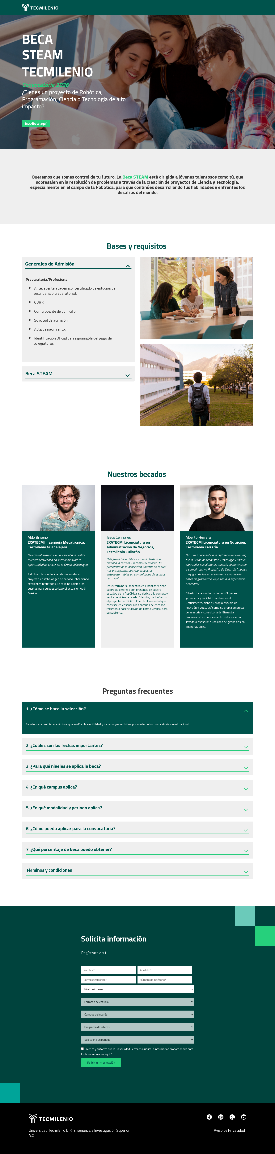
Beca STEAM (39, 373)
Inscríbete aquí (36, 124)
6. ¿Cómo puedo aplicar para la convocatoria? (70, 829)
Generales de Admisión (49, 264)
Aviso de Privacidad (229, 1130)
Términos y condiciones (49, 870)
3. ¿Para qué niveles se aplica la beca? (63, 766)
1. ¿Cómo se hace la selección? (56, 709)
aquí (107, 1054)
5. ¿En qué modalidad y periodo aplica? (64, 808)
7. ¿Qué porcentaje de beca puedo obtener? (69, 850)
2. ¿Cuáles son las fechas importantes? (64, 746)
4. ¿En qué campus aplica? (51, 787)
